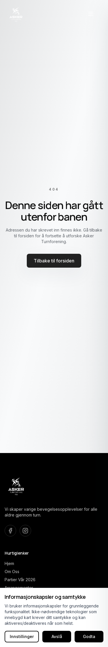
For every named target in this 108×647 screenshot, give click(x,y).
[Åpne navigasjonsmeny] (90, 14)
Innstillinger (22, 636)
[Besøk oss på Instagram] (25, 530)
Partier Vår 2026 (20, 579)
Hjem (9, 563)
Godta (89, 636)
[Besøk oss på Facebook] (10, 530)
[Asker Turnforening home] (16, 13)
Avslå (57, 636)
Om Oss (12, 571)
